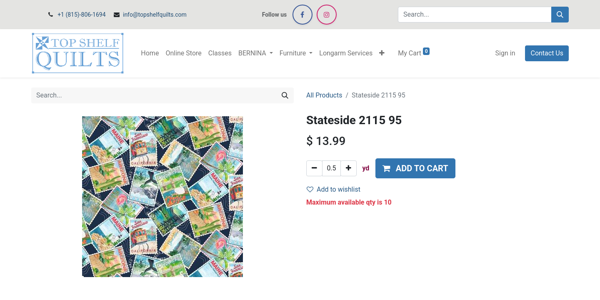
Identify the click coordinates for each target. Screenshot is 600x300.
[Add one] (348, 168)
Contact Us (546, 53)
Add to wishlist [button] (333, 189)
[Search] (560, 14)
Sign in (505, 53)
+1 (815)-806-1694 (81, 14)
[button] (382, 53)
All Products (324, 95)
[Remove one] (314, 168)
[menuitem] (150, 53)
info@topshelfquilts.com (155, 14)
